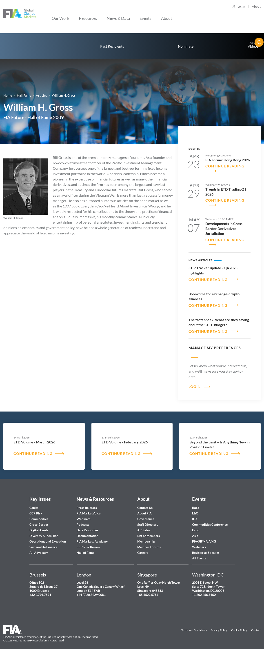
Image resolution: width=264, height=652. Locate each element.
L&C (195, 510)
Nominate (185, 46)
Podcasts (83, 522)
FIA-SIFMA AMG (204, 539)
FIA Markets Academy (92, 539)
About (256, 6)
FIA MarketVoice (88, 510)
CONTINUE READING (208, 277)
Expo (195, 527)
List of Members (148, 533)
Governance (145, 516)
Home (7, 95)
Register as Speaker (205, 550)
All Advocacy (38, 550)
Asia (195, 533)
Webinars (83, 516)
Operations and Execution (47, 539)
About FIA (144, 510)
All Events (199, 555)
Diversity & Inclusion (43, 533)
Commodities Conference (210, 522)
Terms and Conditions (194, 627)
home (20, 46)
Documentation (88, 533)
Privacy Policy (219, 627)
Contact (256, 627)
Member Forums (149, 544)
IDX (194, 516)
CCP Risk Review (88, 544)
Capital (34, 505)
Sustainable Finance (43, 544)
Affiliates (143, 527)
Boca (195, 505)
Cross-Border (39, 522)
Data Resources (87, 527)
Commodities (38, 516)
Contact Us (145, 505)
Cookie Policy (239, 627)
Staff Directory (147, 522)
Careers (142, 550)
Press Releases (87, 505)
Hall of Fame (85, 550)
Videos (253, 46)
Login (241, 6)
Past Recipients (112, 46)
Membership (146, 539)
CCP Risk (35, 510)
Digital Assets (38, 527)
